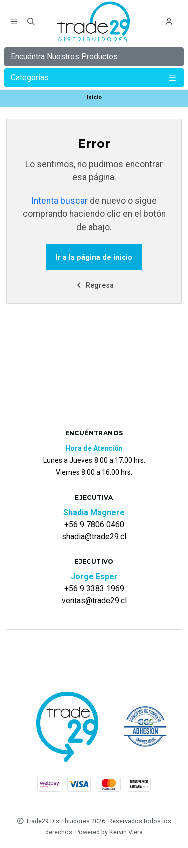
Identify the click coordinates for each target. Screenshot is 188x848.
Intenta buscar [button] (59, 201)
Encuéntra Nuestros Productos (64, 56)
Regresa (94, 285)
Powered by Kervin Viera (109, 832)
